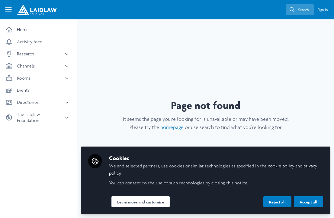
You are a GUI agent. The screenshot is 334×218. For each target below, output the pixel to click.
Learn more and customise (140, 202)
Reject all (277, 202)
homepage (172, 127)
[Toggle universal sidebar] (8, 9)
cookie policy (281, 166)
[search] (300, 9)
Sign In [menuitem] (322, 9)
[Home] (33, 9)
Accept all (308, 202)
